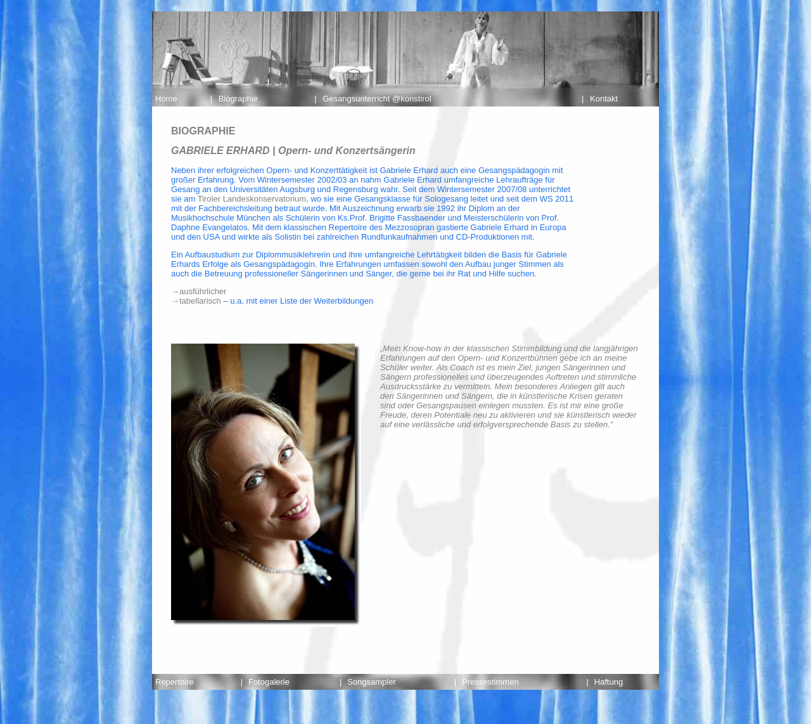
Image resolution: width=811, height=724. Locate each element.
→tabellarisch (196, 301)
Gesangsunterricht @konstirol (376, 98)
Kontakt (604, 98)
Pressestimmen (490, 682)
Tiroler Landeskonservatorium (252, 199)
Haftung (608, 682)
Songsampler (371, 682)
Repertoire (174, 682)
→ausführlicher (198, 291)
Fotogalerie (269, 682)
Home (166, 98)
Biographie (238, 98)
